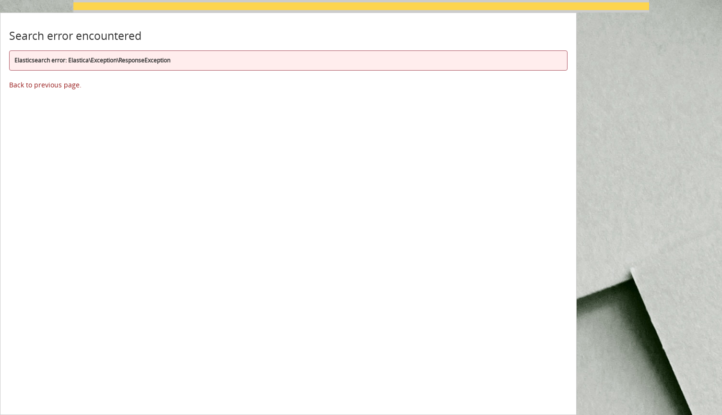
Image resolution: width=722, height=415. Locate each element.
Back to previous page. (45, 84)
